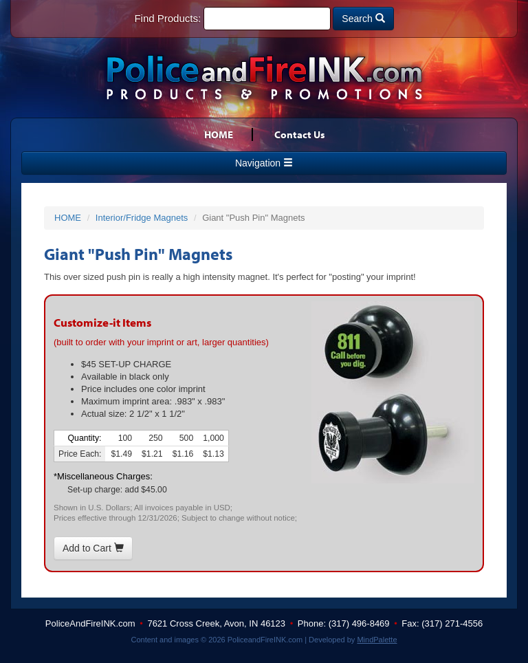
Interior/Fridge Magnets (142, 218)
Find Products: (167, 18)
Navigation (264, 163)
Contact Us (299, 134)
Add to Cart (93, 548)
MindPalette (377, 639)
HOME (218, 134)
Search (363, 18)
